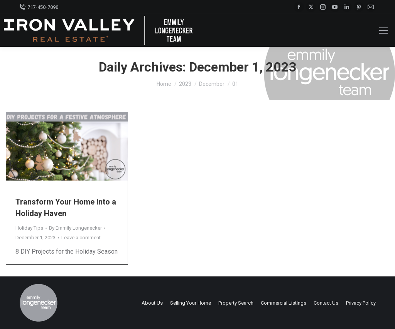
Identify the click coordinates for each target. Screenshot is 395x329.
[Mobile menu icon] (383, 30)
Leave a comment (81, 237)
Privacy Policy (361, 303)
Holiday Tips (29, 228)
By (75, 228)
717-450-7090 (38, 7)
